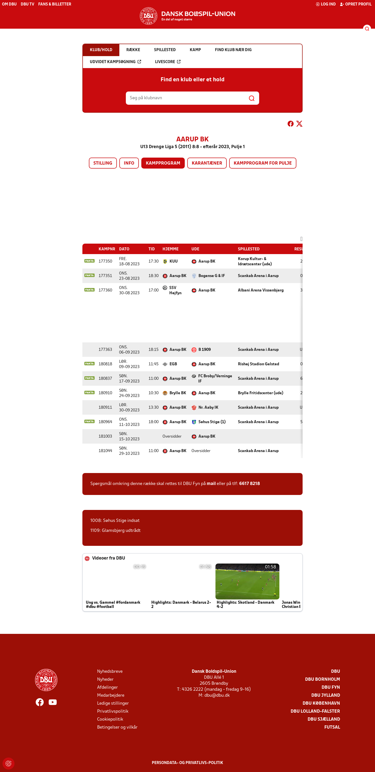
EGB (173, 364)
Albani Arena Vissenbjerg (261, 290)
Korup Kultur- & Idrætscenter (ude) (255, 261)
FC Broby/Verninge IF (215, 379)
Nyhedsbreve (110, 672)
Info (129, 163)
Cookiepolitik (110, 719)
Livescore (168, 62)
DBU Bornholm (322, 679)
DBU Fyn (331, 687)
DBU (335, 672)
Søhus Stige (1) (212, 422)
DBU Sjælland (324, 719)
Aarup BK (206, 261)
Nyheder (105, 679)
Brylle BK (178, 393)
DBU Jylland (325, 695)
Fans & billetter (54, 4)
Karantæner (207, 163)
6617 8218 (249, 484)
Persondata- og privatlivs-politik (187, 763)
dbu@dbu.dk (217, 695)
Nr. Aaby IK (208, 407)
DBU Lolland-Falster (315, 711)
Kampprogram (163, 163)
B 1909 (204, 350)
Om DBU (9, 4)
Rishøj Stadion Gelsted (258, 364)
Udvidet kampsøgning (115, 62)
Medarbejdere (110, 695)
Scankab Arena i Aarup (258, 276)
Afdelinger (107, 687)
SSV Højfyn (175, 290)
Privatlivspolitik (112, 711)
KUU (174, 261)
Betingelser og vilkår (117, 727)
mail (211, 484)
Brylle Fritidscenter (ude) (260, 393)
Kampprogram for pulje (263, 163)
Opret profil (356, 4)
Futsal (332, 727)
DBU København (321, 703)
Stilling (102, 163)
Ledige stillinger (113, 703)
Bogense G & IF (211, 276)
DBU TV (27, 4)
